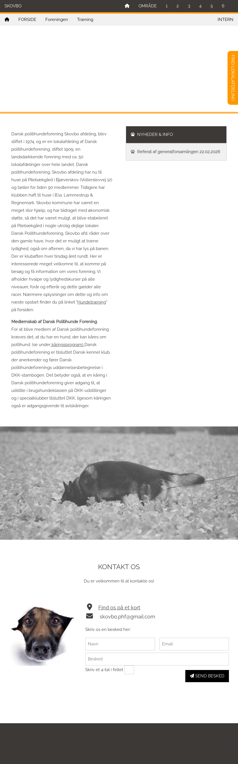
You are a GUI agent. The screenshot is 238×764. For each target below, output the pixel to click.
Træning (85, 19)
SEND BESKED (207, 675)
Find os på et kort (119, 608)
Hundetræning (91, 302)
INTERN (225, 19)
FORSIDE (27, 19)
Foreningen (56, 19)
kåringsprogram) (67, 344)
